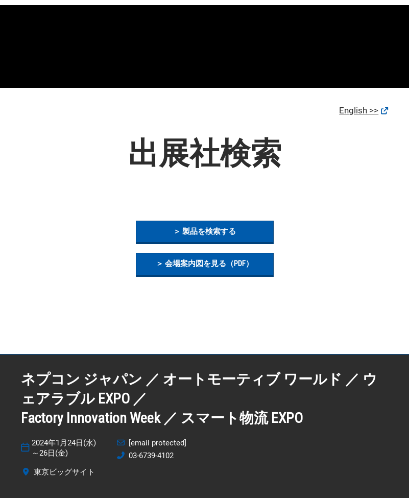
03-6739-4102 (151, 455)
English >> (358, 110)
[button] (205, 232)
